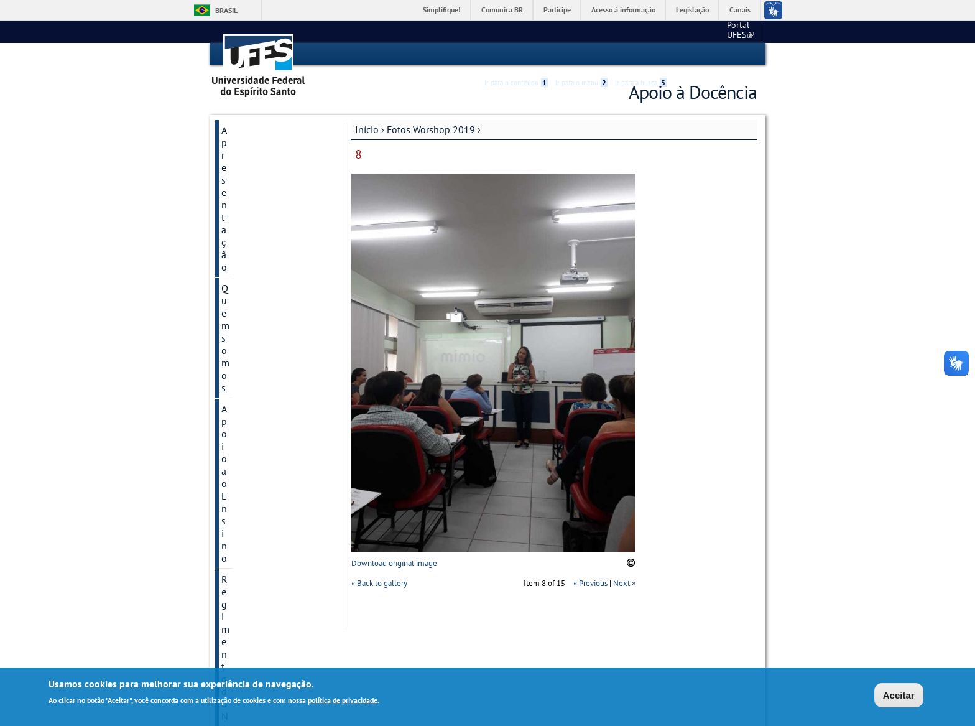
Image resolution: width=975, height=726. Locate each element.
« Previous (590, 583)
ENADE (236, 475)
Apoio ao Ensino (256, 171)
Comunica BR (502, 9)
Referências (245, 311)
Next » (624, 583)
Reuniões (241, 269)
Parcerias (240, 496)
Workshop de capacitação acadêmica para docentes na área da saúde (269, 414)
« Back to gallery (379, 583)
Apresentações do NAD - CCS (272, 241)
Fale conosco (733, 31)
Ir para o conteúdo (516, 54)
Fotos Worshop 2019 (431, 129)
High (697, 54)
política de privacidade (342, 700)
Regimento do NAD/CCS (272, 193)
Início (367, 129)
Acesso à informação (623, 9)
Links (232, 332)
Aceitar (899, 696)
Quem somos (249, 150)
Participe (557, 9)
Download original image (394, 562)
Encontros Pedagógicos (271, 374)
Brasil (226, 10)
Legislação (692, 9)
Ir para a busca (641, 54)
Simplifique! (442, 9)
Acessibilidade (682, 54)
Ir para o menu (581, 54)
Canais (740, 9)
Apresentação (250, 129)
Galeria (236, 353)
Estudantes (245, 454)
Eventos (238, 290)
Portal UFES (674, 31)
